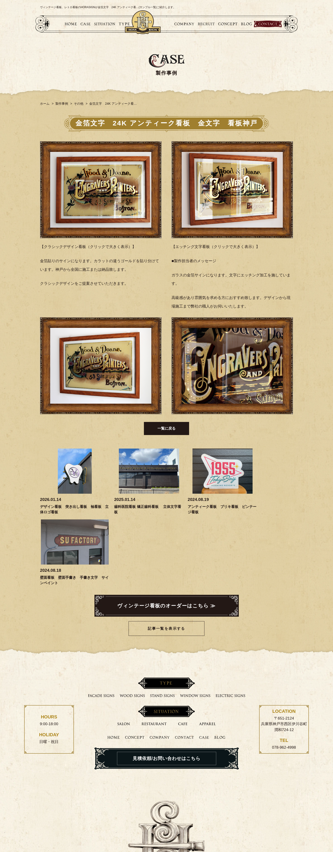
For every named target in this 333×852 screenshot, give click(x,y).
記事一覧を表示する (166, 558)
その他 (78, 103)
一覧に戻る (166, 428)
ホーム (44, 103)
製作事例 (61, 103)
